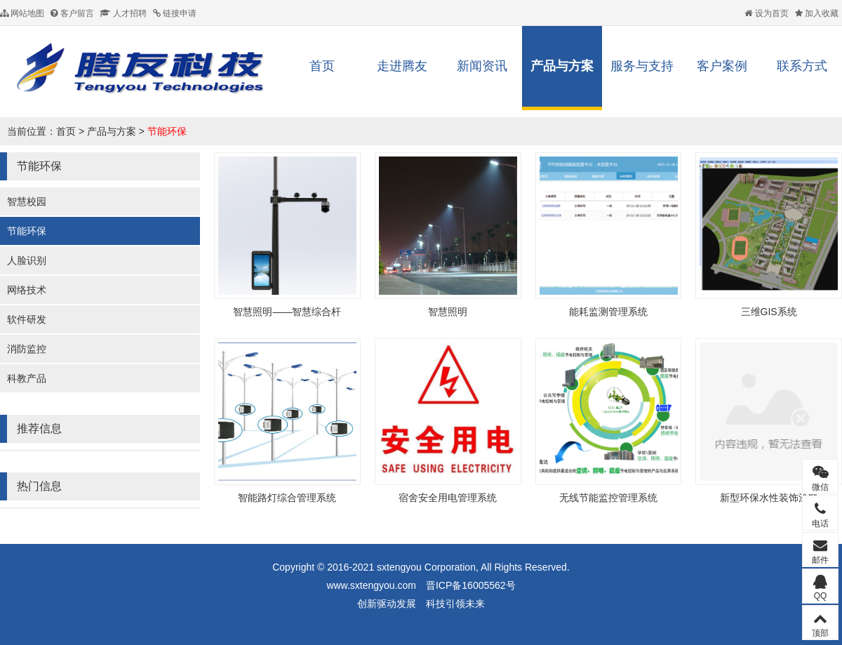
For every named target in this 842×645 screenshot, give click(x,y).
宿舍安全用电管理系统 (448, 497)
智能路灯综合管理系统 (287, 497)
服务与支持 (642, 66)
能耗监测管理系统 (608, 311)
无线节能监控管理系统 (608, 497)
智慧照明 (447, 311)
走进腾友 (402, 66)
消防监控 (26, 348)
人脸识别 (26, 260)
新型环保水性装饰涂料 (769, 497)
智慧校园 (26, 201)
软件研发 (26, 319)
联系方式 (802, 66)
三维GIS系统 (769, 311)
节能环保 (167, 131)
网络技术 (26, 289)
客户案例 (722, 66)
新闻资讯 (482, 66)
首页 (322, 66)
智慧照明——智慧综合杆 (287, 311)
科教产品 (26, 378)
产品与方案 (562, 66)
